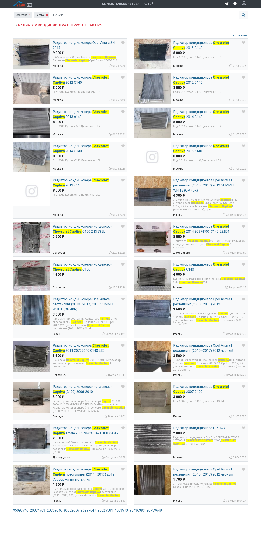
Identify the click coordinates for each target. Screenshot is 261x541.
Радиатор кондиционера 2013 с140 (201, 148)
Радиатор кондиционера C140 (201, 266)
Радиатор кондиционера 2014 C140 (81, 148)
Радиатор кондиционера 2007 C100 (201, 389)
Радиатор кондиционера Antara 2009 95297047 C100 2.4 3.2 (86, 430)
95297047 (88, 510)
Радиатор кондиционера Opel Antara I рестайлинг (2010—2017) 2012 (202, 301)
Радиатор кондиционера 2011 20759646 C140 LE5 (81, 348)
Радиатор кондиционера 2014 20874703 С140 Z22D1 (201, 229)
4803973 (121, 510)
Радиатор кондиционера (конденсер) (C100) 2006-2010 (82, 389)
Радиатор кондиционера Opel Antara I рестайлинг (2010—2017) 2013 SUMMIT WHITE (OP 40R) (83, 304)
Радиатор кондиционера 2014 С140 (201, 114)
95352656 (71, 510)
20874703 (37, 510)
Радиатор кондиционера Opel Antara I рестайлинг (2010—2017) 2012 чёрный (203, 471)
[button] (244, 4)
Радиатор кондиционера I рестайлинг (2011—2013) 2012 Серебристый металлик (83, 474)
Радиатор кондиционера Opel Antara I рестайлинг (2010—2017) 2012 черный (203, 348)
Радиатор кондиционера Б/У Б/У (199, 428)
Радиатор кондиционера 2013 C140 (201, 45)
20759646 (54, 510)
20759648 (154, 510)
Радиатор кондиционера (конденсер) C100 (82, 266)
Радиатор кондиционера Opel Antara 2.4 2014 (84, 45)
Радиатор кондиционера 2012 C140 (81, 80)
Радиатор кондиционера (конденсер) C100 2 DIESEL (82, 229)
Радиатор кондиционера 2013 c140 (81, 114)
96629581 (105, 510)
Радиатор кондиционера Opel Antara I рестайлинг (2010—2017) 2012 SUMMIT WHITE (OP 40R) (203, 185)
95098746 (20, 510)
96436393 (137, 510)
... (14, 25)
